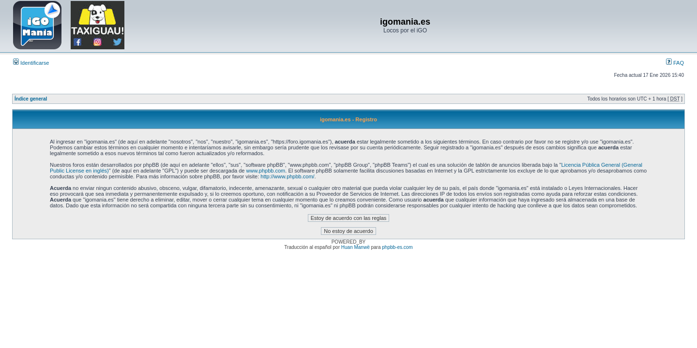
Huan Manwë (355, 247)
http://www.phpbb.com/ (287, 176)
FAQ (675, 63)
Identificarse (31, 63)
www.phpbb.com (266, 171)
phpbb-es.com (397, 247)
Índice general (31, 99)
